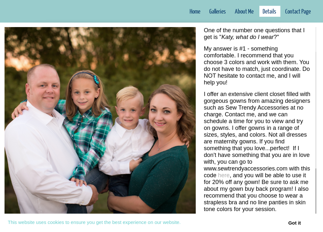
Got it (294, 223)
